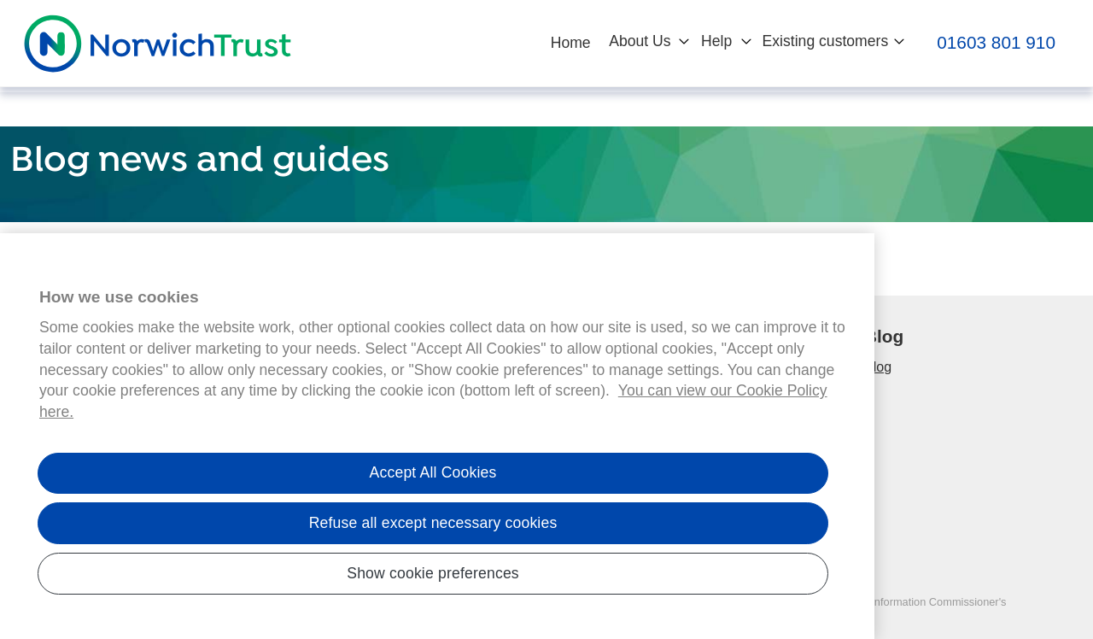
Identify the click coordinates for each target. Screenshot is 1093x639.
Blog (877, 367)
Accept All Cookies (433, 478)
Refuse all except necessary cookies (433, 528)
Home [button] (571, 42)
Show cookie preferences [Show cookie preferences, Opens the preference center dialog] (433, 578)
